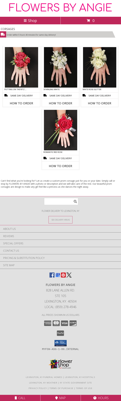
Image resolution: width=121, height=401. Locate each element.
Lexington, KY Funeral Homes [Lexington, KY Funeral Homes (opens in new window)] (44, 377)
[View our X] (69, 276)
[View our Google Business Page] (57, 276)
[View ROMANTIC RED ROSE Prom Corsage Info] (60, 130)
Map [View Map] (60, 398)
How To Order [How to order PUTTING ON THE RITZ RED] (21, 103)
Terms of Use (84, 388)
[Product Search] (61, 201)
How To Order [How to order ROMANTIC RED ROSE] (60, 166)
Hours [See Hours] (101, 398)
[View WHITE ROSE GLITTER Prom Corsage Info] (99, 67)
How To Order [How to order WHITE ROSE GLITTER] (99, 103)
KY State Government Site (76, 382)
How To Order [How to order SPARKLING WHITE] (60, 103)
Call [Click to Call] (20, 398)
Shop (30, 20)
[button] (61, 343)
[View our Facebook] (52, 276)
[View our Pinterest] (63, 276)
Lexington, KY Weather (43, 382)
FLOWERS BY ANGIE (60, 8)
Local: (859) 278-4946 (60, 307)
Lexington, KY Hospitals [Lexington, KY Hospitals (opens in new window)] (80, 377)
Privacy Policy (38, 388)
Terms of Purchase (61, 388)
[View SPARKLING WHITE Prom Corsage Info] (60, 67)
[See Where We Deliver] (60, 219)
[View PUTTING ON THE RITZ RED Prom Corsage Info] (21, 67)
